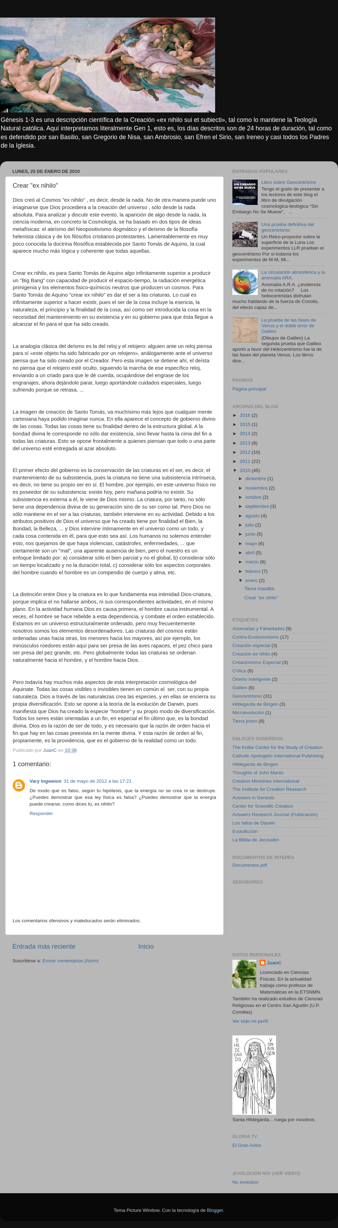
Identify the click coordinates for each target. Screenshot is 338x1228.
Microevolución (248, 712)
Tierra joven (244, 721)
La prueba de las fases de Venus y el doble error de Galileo (288, 325)
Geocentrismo (247, 696)
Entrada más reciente (44, 946)
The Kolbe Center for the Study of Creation (277, 747)
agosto (253, 515)
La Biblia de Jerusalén (255, 839)
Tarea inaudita (259, 588)
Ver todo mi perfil (250, 1021)
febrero (253, 571)
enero (252, 580)
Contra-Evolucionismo (255, 637)
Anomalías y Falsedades (258, 628)
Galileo (239, 687)
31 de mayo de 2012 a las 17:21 (98, 781)
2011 (246, 461)
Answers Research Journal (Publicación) (275, 814)
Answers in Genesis (253, 797)
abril (250, 552)
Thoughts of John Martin (258, 772)
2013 (246, 443)
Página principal (249, 389)
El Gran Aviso (246, 1145)
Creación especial (251, 645)
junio (251, 534)
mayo (251, 543)
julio (250, 525)
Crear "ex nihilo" (261, 597)
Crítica (239, 670)
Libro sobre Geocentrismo (288, 182)
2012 (246, 452)
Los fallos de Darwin (253, 823)
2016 (246, 415)
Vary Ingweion (46, 781)
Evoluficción (245, 831)
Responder (41, 813)
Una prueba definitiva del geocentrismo (287, 227)
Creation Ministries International (265, 781)
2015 (246, 424)
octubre (254, 497)
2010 (246, 470)
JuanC (274, 962)
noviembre (257, 488)
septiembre (257, 506)
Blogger (215, 1210)
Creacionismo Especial (256, 662)
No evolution (245, 1182)
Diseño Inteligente (251, 679)
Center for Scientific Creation (262, 806)
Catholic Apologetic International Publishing (278, 755)
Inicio (146, 946)
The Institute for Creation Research (269, 789)
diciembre (256, 478)
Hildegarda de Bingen (255, 704)
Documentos (249, 865)
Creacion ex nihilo (251, 654)
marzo (252, 561)
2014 (246, 433)
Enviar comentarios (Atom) (71, 960)
